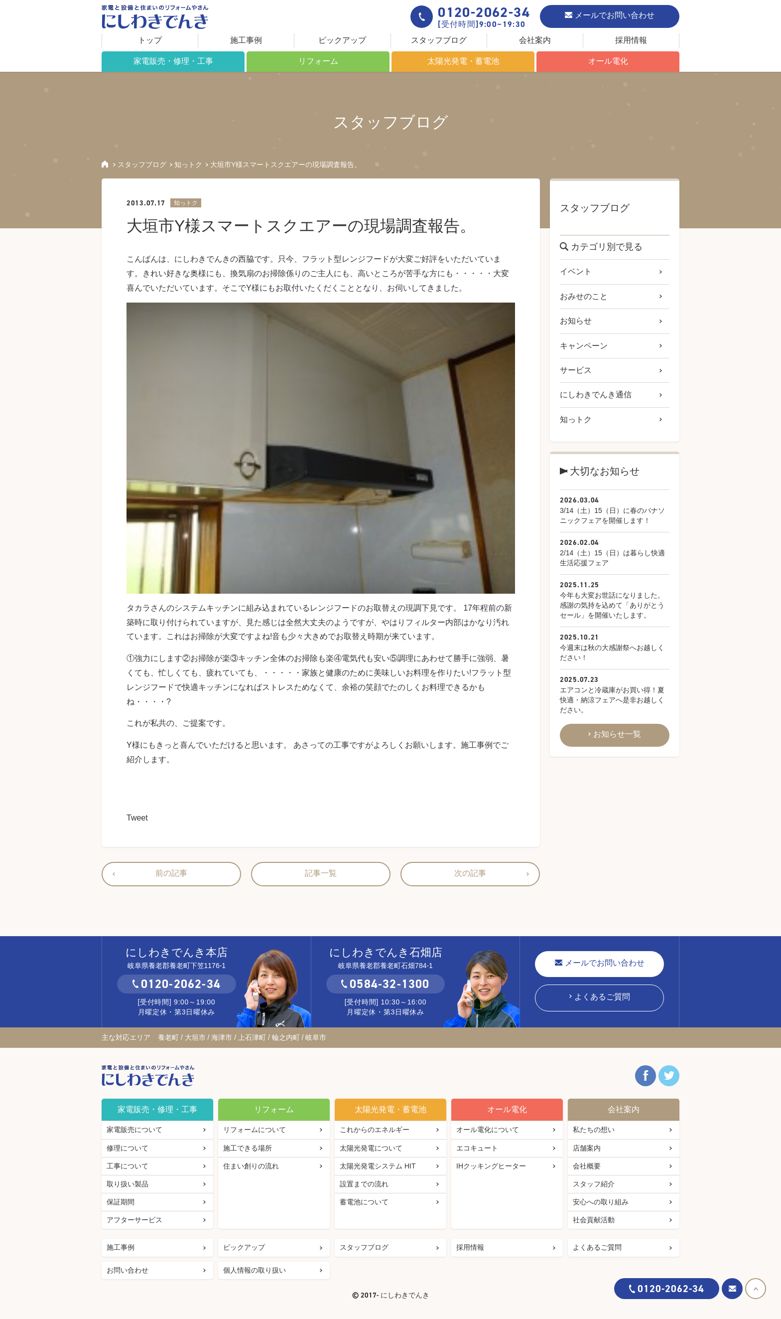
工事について (127, 1166)
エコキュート (477, 1148)
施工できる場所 (247, 1148)
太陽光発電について (371, 1148)
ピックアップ (342, 40)
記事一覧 (321, 873)
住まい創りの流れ (251, 1166)
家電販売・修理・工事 (173, 61)
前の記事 (171, 873)
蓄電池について (364, 1202)
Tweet (137, 818)
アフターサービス (134, 1220)
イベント (576, 271)
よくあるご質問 (602, 996)
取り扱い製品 (127, 1184)
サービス (576, 370)
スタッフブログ (439, 40)
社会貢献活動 (594, 1220)
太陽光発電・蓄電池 (463, 61)
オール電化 (608, 61)
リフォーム (318, 61)
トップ (150, 40)
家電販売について (134, 1130)
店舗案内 (587, 1148)
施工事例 (246, 40)
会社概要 (587, 1166)
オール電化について (487, 1130)
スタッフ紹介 (594, 1184)
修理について (127, 1148)
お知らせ (576, 321)
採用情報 (631, 40)
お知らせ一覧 (617, 734)
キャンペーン (584, 345)
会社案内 (535, 40)
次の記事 (470, 873)
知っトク (188, 164)
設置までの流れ (364, 1184)
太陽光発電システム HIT (377, 1166)
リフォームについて (254, 1130)
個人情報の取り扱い (254, 1270)
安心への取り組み (601, 1202)
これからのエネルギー (374, 1130)
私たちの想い (594, 1130)
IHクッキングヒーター (491, 1166)
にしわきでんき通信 (596, 394)
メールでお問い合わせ (614, 15)
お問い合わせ (127, 1270)
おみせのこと (584, 296)
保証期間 (120, 1202)
